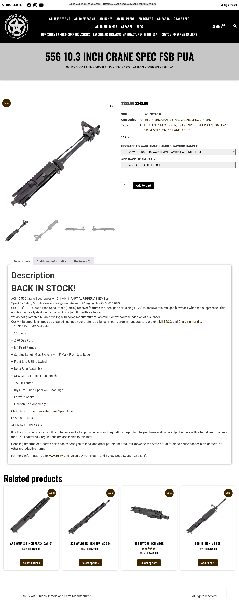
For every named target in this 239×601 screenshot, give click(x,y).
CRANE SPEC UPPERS (109, 66)
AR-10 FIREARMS (84, 18)
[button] (112, 106)
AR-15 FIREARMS (59, 18)
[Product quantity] (126, 185)
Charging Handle (189, 321)
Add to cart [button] (207, 563)
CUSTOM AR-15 (218, 125)
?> (178, 152)
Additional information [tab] (51, 261)
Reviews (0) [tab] (82, 261)
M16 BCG (165, 321)
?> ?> (178, 165)
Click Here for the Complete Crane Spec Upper (42, 411)
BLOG (139, 26)
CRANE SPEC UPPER (191, 125)
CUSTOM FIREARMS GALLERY (179, 34)
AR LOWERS (146, 18)
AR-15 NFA (105, 18)
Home (70, 66)
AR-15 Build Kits (106, 26)
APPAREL (126, 26)
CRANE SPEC (181, 18)
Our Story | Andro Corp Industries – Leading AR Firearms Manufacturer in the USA (99, 34)
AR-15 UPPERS (125, 18)
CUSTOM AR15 (150, 130)
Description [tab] (22, 261)
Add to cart (143, 185)
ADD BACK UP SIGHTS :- (138, 159)
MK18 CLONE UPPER (176, 130)
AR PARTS (163, 18)
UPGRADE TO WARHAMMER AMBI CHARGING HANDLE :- (161, 146)
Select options (31, 563)
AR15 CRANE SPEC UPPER (158, 125)
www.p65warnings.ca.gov (66, 455)
